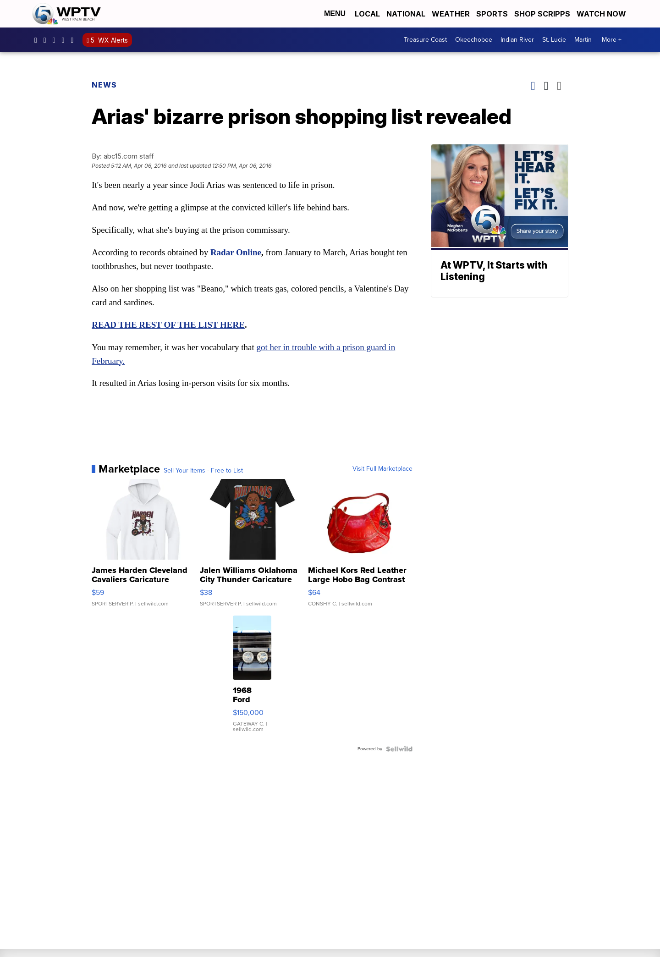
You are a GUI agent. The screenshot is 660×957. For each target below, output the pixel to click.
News (106, 84)
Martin (583, 39)
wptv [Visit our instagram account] (47, 39)
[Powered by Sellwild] (397, 749)
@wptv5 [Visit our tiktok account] (74, 39)
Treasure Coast (425, 39)
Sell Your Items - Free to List (205, 471)
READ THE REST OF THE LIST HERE (170, 325)
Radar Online (238, 253)
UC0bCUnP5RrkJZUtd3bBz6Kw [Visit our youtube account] (65, 39)
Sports (492, 13)
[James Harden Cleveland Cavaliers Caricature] (145, 548)
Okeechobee (473, 39)
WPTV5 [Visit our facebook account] (38, 39)
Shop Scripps (542, 13)
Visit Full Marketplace (380, 470)
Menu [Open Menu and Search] (335, 13)
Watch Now (602, 13)
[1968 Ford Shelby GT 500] (252, 679)
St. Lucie (554, 39)
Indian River (517, 39)
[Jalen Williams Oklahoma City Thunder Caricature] (252, 548)
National (405, 13)
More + (612, 39)
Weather (451, 13)
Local (367, 13)
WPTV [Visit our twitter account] (56, 39)
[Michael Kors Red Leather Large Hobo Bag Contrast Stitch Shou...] (358, 548)
